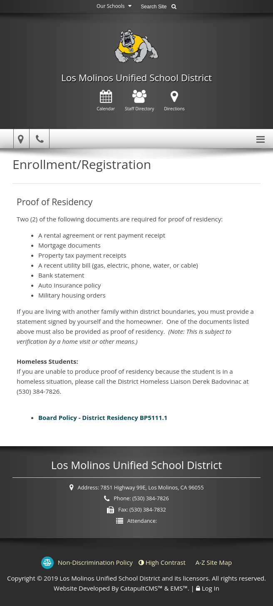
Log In (210, 588)
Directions (174, 101)
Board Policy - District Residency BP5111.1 (103, 417)
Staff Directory (139, 101)
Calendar (106, 101)
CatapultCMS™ (141, 588)
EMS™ (179, 588)
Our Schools (115, 6)
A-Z (214, 562)
